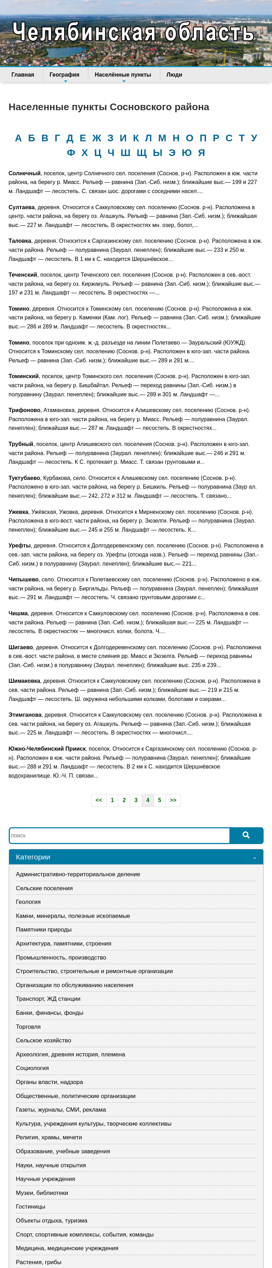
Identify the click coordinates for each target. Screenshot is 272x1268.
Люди (167, 75)
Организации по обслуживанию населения (74, 985)
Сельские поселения (44, 888)
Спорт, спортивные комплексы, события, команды (85, 1234)
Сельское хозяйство (43, 1040)
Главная (23, 75)
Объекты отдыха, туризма (52, 1220)
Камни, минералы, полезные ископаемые (73, 916)
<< (99, 800)
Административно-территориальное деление (78, 874)
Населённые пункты (118, 77)
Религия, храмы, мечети (49, 1137)
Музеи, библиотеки (42, 1193)
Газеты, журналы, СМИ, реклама (61, 1109)
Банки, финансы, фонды (49, 1013)
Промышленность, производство (61, 957)
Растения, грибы (38, 1262)
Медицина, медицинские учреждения (67, 1248)
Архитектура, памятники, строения (63, 943)
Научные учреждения (45, 1179)
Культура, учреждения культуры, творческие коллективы (94, 1123)
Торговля (28, 1026)
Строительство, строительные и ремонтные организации (94, 971)
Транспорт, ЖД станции (48, 999)
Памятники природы (44, 929)
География (62, 77)
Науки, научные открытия (51, 1165)
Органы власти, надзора (49, 1082)
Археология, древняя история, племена (70, 1054)
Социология (32, 1068)
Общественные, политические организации (76, 1096)
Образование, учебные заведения (63, 1151)
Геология (28, 902)
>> (173, 800)
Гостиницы (30, 1206)
